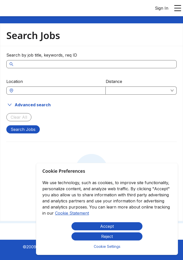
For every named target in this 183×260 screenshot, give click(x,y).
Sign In (161, 8)
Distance (114, 81)
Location (14, 81)
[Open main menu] (177, 8)
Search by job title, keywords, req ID (41, 55)
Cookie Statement (72, 213)
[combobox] (58, 91)
